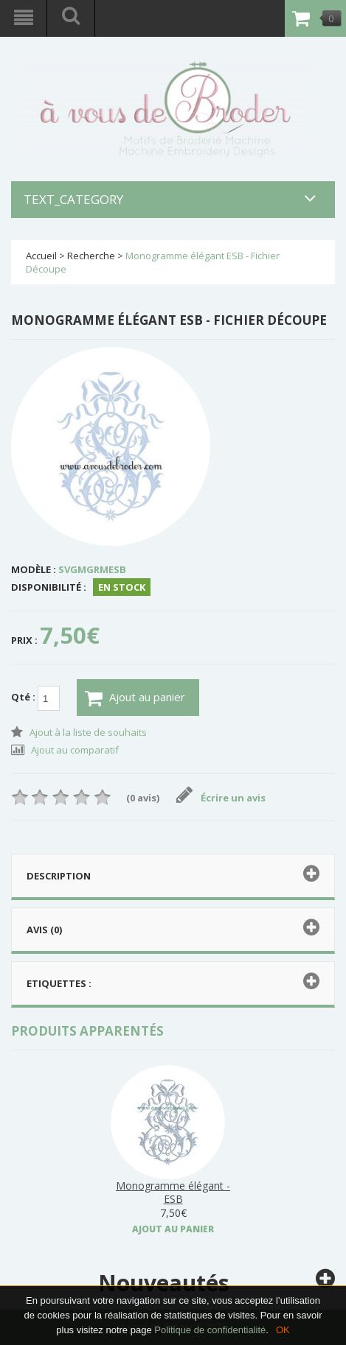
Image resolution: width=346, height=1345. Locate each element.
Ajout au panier (135, 698)
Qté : (35, 698)
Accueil (41, 255)
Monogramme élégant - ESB (173, 1192)
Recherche (91, 255)
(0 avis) (142, 797)
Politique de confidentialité (210, 1329)
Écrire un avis (221, 797)
